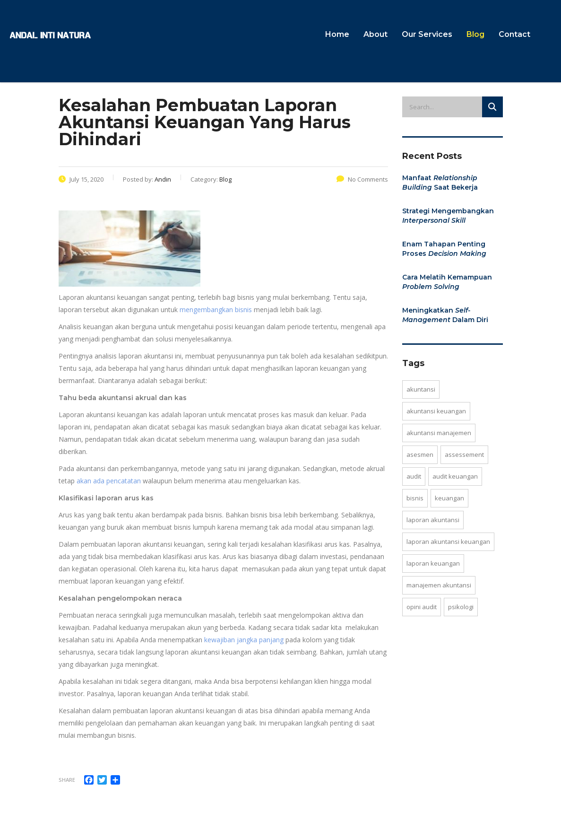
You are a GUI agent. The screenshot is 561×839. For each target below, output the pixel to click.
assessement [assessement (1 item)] (464, 454)
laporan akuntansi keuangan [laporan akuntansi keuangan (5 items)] (448, 541)
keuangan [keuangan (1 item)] (449, 498)
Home (337, 34)
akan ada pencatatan (109, 480)
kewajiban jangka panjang (244, 639)
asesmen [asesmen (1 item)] (419, 454)
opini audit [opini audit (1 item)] (421, 607)
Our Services (427, 34)
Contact (514, 34)
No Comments (362, 179)
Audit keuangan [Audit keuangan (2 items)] (455, 476)
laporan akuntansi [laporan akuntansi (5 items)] (432, 520)
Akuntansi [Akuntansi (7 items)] (420, 389)
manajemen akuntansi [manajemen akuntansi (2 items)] (438, 585)
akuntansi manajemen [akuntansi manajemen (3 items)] (438, 432)
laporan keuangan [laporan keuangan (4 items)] (433, 563)
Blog (475, 34)
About (375, 34)
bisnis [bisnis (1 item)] (414, 498)
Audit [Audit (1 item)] (413, 476)
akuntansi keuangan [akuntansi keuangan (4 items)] (436, 411)
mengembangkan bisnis (216, 309)
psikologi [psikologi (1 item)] (461, 607)
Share (67, 779)
